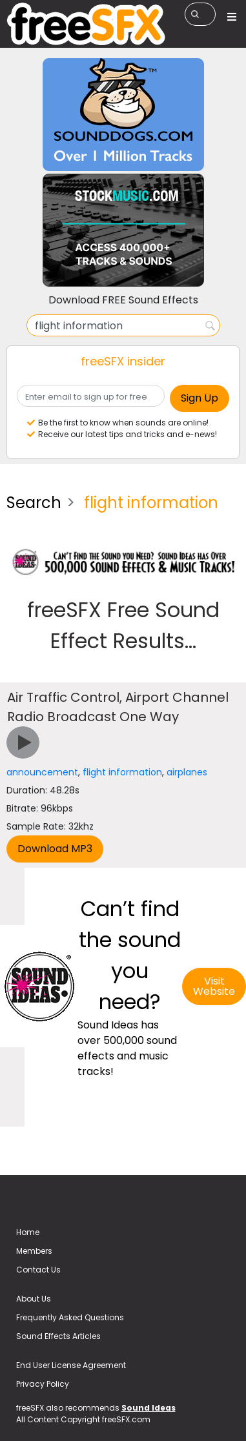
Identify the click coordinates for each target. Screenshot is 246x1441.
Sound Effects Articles (58, 1336)
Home (27, 1232)
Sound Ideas (148, 1407)
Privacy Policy (42, 1383)
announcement (42, 772)
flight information (122, 772)
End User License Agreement (71, 1365)
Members (34, 1250)
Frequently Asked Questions (70, 1317)
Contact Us (38, 1269)
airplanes (187, 772)
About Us (33, 1298)
